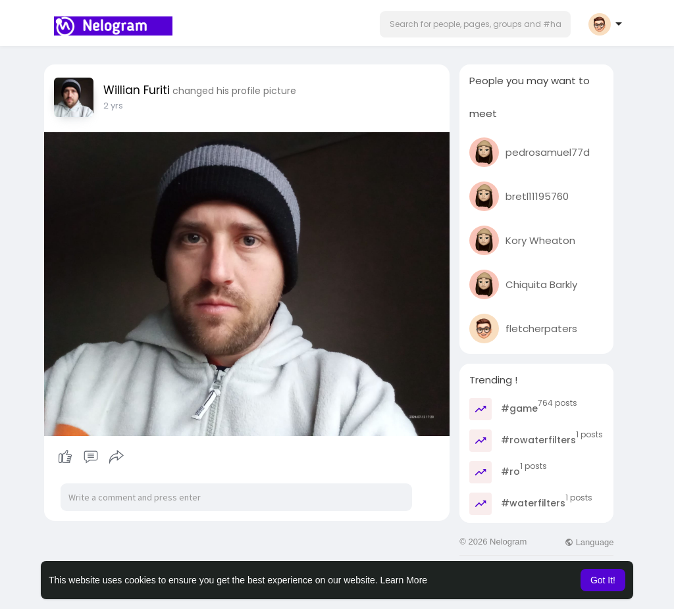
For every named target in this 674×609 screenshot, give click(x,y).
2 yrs (113, 105)
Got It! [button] (602, 580)
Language (589, 542)
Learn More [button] (404, 580)
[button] (475, 24)
